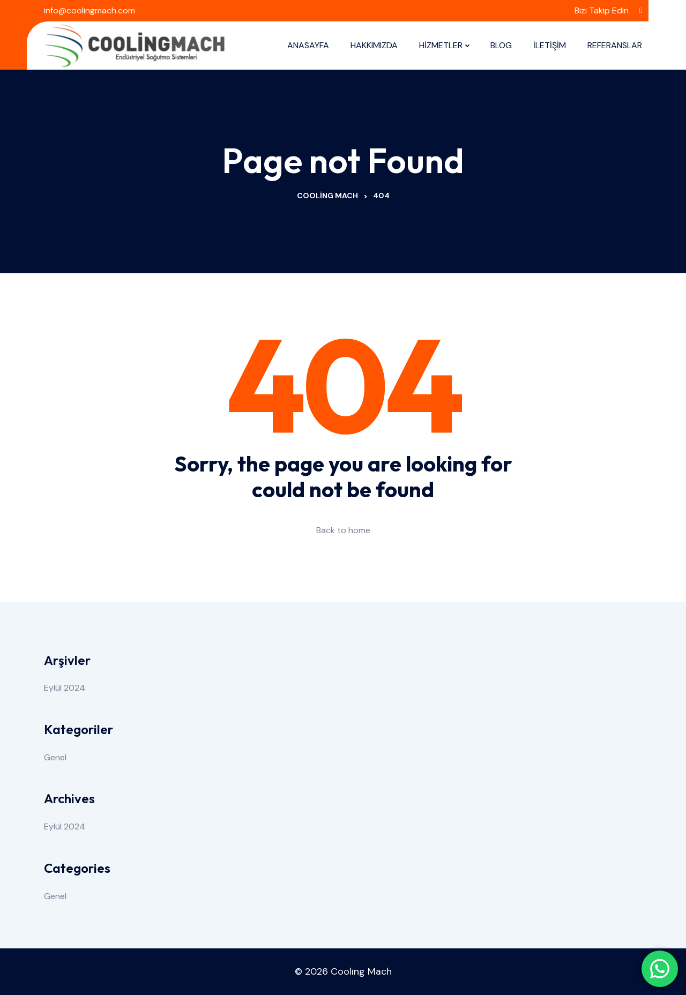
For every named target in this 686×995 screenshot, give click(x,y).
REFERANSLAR (614, 45)
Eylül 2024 (64, 687)
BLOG (501, 45)
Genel (55, 757)
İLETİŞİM (549, 45)
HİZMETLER (441, 45)
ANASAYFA (308, 45)
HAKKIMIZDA (374, 45)
